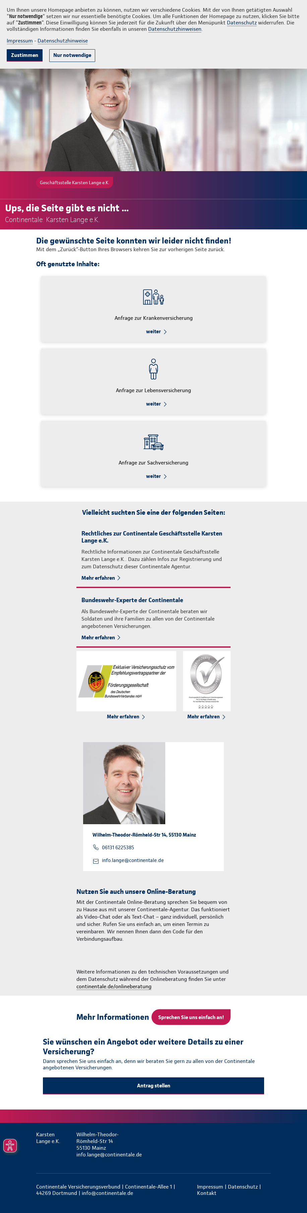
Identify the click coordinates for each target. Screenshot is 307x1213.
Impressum (20, 41)
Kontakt (207, 1193)
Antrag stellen (153, 1085)
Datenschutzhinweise (63, 41)
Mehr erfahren (98, 578)
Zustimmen (24, 55)
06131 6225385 (118, 848)
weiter (153, 332)
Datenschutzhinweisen (174, 29)
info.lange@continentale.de (133, 860)
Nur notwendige (72, 55)
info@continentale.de (107, 1193)
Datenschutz (242, 22)
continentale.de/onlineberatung (113, 986)
